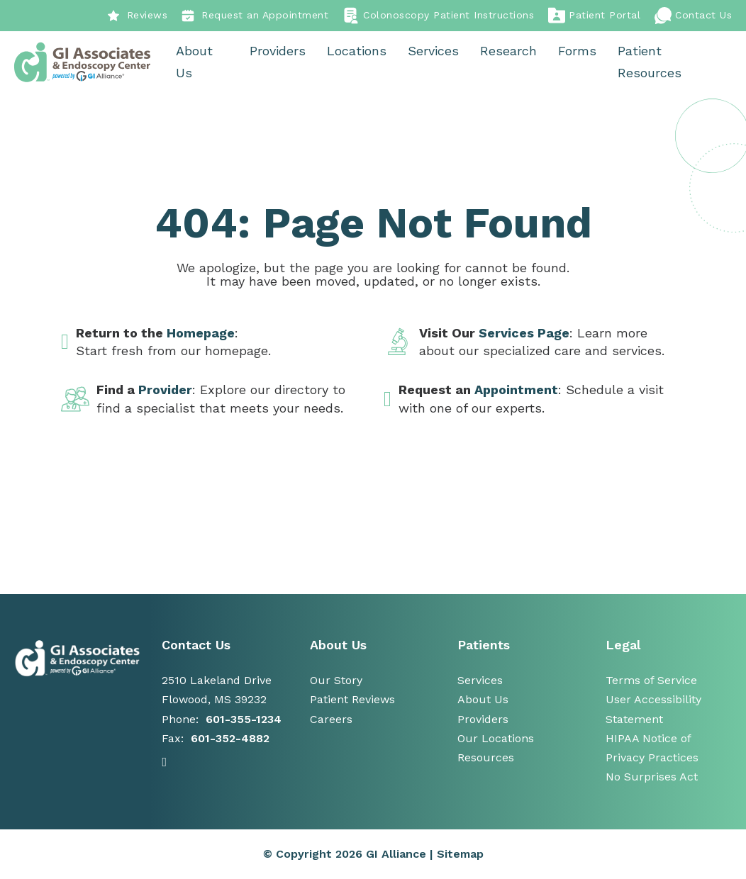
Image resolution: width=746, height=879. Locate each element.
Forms (578, 51)
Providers (278, 51)
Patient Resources (650, 62)
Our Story (336, 681)
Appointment (516, 390)
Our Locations (495, 739)
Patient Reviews (352, 700)
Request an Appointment (255, 15)
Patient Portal (594, 15)
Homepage (201, 333)
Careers (331, 719)
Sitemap (460, 854)
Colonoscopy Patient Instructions (438, 15)
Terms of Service (651, 681)
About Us (195, 62)
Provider (165, 390)
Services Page (524, 333)
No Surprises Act (652, 777)
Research (509, 51)
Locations (357, 51)
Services (434, 51)
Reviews (137, 15)
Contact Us (693, 15)
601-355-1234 (244, 719)
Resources (485, 758)
